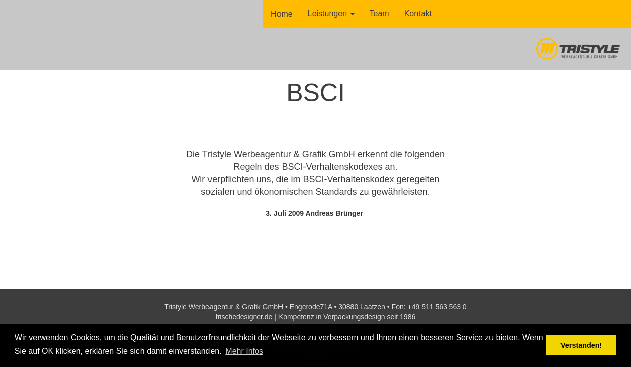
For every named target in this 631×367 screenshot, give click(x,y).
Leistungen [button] (331, 13)
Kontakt (418, 13)
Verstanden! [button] (581, 345)
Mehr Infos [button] (244, 351)
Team (379, 13)
